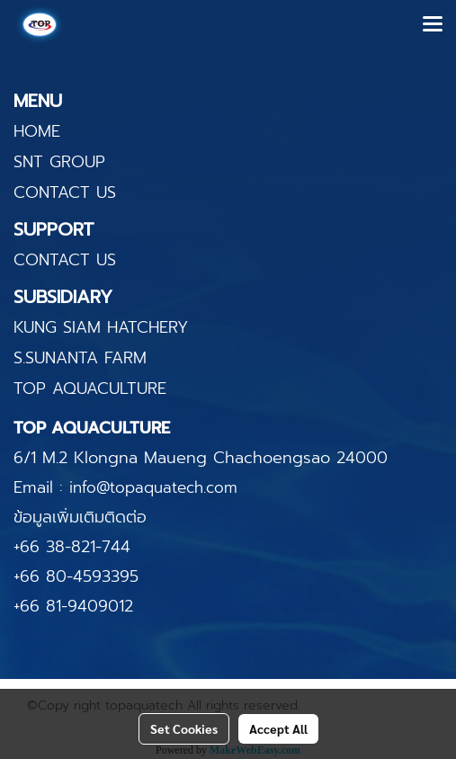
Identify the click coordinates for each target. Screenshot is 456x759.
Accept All (278, 728)
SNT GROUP (59, 161)
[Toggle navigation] (432, 25)
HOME (36, 131)
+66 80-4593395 (76, 576)
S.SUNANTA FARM (80, 358)
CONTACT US (64, 192)
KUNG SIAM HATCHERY (100, 327)
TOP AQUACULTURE (89, 388)
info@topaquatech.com (153, 487)
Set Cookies (184, 728)
